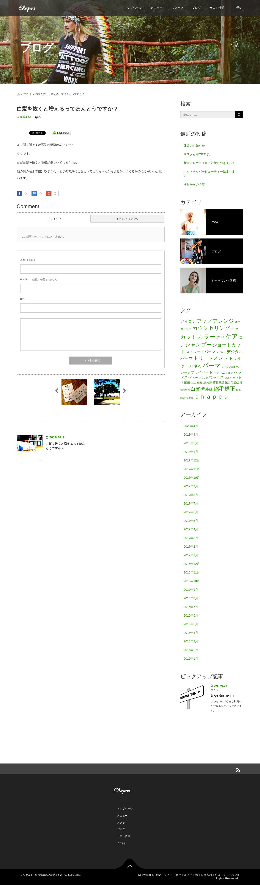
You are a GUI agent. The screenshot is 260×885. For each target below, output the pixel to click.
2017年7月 (191, 503)
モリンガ (203, 378)
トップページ (133, 7)
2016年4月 (191, 632)
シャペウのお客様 (208, 280)
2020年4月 (191, 426)
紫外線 (207, 389)
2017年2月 (191, 546)
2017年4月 (191, 529)
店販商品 (218, 382)
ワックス (216, 377)
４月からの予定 (194, 184)
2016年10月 (192, 581)
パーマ (212, 365)
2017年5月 (191, 520)
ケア (231, 336)
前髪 (187, 382)
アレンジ (223, 321)
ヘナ (195, 377)
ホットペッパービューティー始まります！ (209, 174)
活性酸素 (185, 389)
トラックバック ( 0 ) (127, 218)
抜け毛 (229, 382)
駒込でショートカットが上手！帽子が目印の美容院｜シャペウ (195, 874)
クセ (220, 337)
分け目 (228, 378)
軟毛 (238, 389)
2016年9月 (191, 589)
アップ (204, 321)
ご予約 (237, 7)
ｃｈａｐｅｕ (211, 396)
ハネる (195, 366)
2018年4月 (191, 434)
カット (188, 337)
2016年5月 (191, 624)
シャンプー (198, 344)
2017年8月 (191, 495)
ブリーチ (185, 372)
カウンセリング (211, 328)
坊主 (193, 382)
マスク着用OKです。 (198, 154)
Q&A (38, 116)
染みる (238, 382)
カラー (206, 336)
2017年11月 (192, 469)
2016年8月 (191, 598)
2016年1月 (191, 658)
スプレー (221, 352)
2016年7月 (191, 607)
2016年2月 (191, 650)
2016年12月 (192, 564)
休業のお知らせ (194, 145)
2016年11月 (192, 572)
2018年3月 (191, 443)
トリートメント (211, 358)
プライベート (202, 372)
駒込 (182, 397)
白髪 (195, 389)
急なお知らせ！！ (223, 696)
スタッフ (177, 7)
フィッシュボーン (230, 366)
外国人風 (201, 382)
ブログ (196, 7)
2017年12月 (192, 460)
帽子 (209, 382)
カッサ (234, 329)
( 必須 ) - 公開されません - (39, 279)
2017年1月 (191, 555)
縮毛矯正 (224, 389)
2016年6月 (191, 615)
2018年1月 (191, 451)
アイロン (188, 321)
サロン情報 (217, 7)
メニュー (156, 7)
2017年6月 (191, 512)
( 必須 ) (27, 260)
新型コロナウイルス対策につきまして (209, 163)
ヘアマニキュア (223, 372)
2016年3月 (191, 641)
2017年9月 (191, 486)
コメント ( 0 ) (53, 218)
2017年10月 (192, 477)
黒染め (189, 397)
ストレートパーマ (200, 352)
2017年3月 (191, 538)
